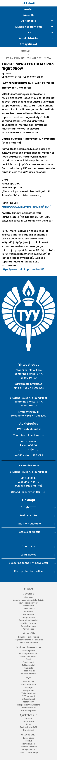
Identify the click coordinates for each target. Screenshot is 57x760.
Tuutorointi (28, 662)
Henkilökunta (28, 744)
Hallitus (28, 741)
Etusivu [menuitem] (28, 9)
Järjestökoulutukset (28, 642)
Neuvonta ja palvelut (28, 603)
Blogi (28, 724)
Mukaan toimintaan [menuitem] (28, 26)
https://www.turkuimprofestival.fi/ (23, 269)
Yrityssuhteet (28, 699)
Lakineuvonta (28, 515)
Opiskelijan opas (28, 626)
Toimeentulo (28, 608)
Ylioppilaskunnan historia (28, 705)
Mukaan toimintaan (28, 647)
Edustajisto (28, 738)
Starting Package (28, 623)
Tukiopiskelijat (28, 665)
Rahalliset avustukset (28, 637)
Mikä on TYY (28, 681)
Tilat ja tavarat (29, 617)
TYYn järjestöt (28, 650)
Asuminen (28, 611)
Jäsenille (28, 593)
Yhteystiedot (28, 734)
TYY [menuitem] (28, 32)
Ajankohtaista (28, 715)
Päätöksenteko (28, 684)
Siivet (28, 659)
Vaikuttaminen (28, 693)
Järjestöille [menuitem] (28, 21)
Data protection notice (28, 571)
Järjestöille (28, 633)
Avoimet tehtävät (28, 727)
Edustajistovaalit (28, 656)
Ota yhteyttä (28, 507)
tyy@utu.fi (36, 384)
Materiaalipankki (28, 710)
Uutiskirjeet (28, 730)
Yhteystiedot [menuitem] (28, 44)
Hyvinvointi (28, 605)
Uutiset (28, 718)
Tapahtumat (28, 670)
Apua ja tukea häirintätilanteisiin (28, 600)
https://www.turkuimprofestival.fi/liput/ (26, 207)
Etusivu (25, 51)
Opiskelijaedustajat (28, 653)
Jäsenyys (28, 597)
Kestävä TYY (28, 702)
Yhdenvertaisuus (28, 707)
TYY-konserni (28, 696)
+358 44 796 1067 (33, 388)
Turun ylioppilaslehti (28, 620)
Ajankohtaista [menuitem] (28, 38)
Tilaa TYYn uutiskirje (28, 523)
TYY (28, 678)
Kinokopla (28, 668)
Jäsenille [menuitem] (28, 15)
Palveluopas (28, 629)
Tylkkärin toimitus (28, 746)
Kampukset (28, 690)
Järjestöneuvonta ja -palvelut (28, 639)
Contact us (29, 546)
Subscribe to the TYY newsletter (28, 563)
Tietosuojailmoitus (28, 532)
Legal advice (28, 554)
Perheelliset (28, 614)
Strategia (28, 687)
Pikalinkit (28, 3)
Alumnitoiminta (28, 673)
